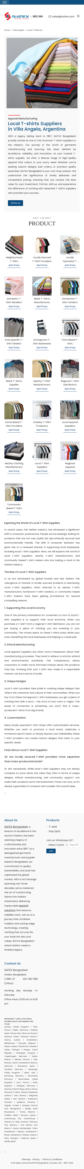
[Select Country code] (57, 845)
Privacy (36, 1159)
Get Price (14, 265)
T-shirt (53, 827)
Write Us (15, 203)
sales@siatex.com (61, 16)
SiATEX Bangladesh (16, 827)
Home (7, 30)
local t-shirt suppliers (27, 551)
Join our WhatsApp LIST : (60, 840)
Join (51, 851)
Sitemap (26, 1159)
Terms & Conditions (52, 1159)
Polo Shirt (54, 831)
